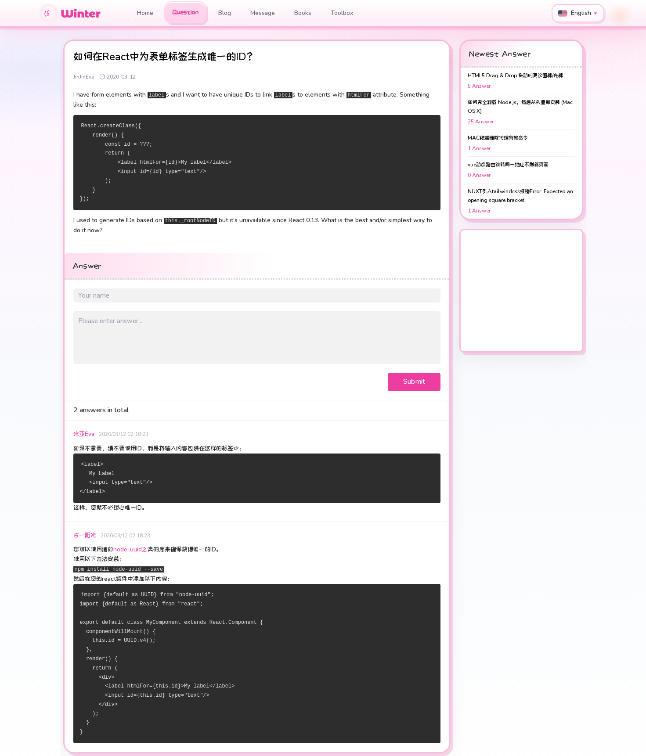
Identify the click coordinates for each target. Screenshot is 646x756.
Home (145, 13)
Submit (414, 381)
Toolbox (342, 13)
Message (262, 13)
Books (302, 13)
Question (185, 12)
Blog (224, 13)
